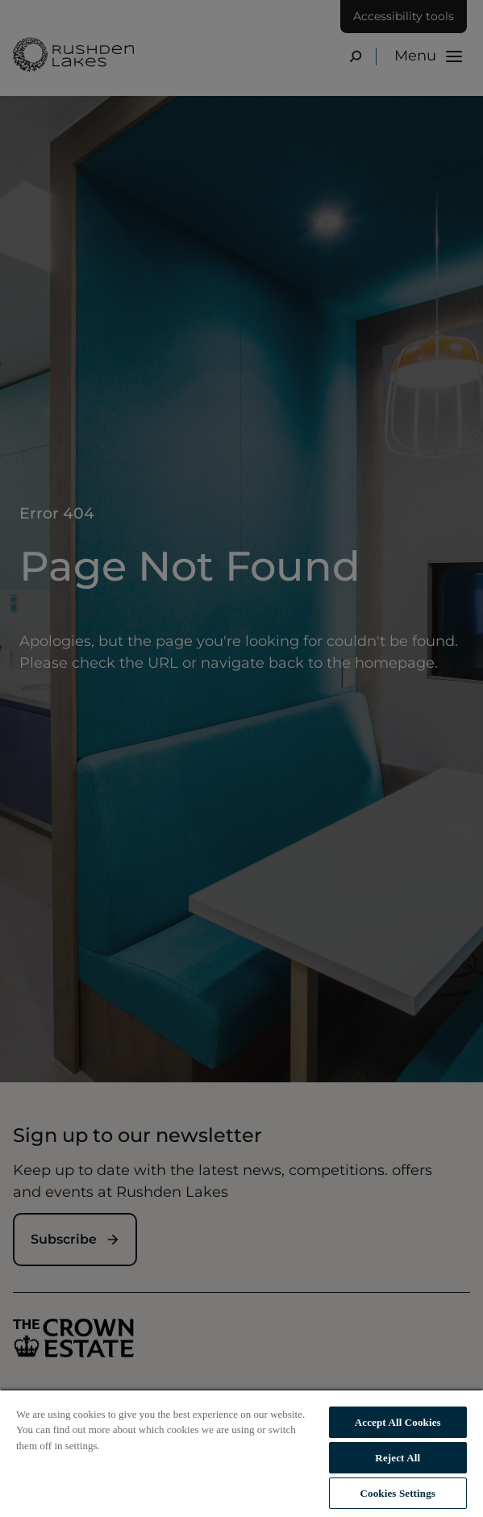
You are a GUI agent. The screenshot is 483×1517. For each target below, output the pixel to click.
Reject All (397, 1458)
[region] (241, 1453)
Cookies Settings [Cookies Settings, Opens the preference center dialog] (397, 1493)
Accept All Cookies (398, 1422)
